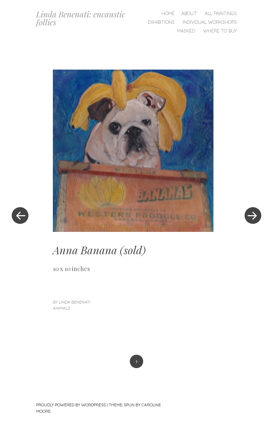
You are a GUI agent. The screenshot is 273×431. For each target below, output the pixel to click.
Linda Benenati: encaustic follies (80, 18)
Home (168, 13)
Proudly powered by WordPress (71, 404)
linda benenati (74, 302)
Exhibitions (161, 22)
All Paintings (221, 13)
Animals (61, 308)
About (189, 13)
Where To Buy (220, 31)
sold (133, 250)
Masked (186, 31)
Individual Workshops (210, 22)
